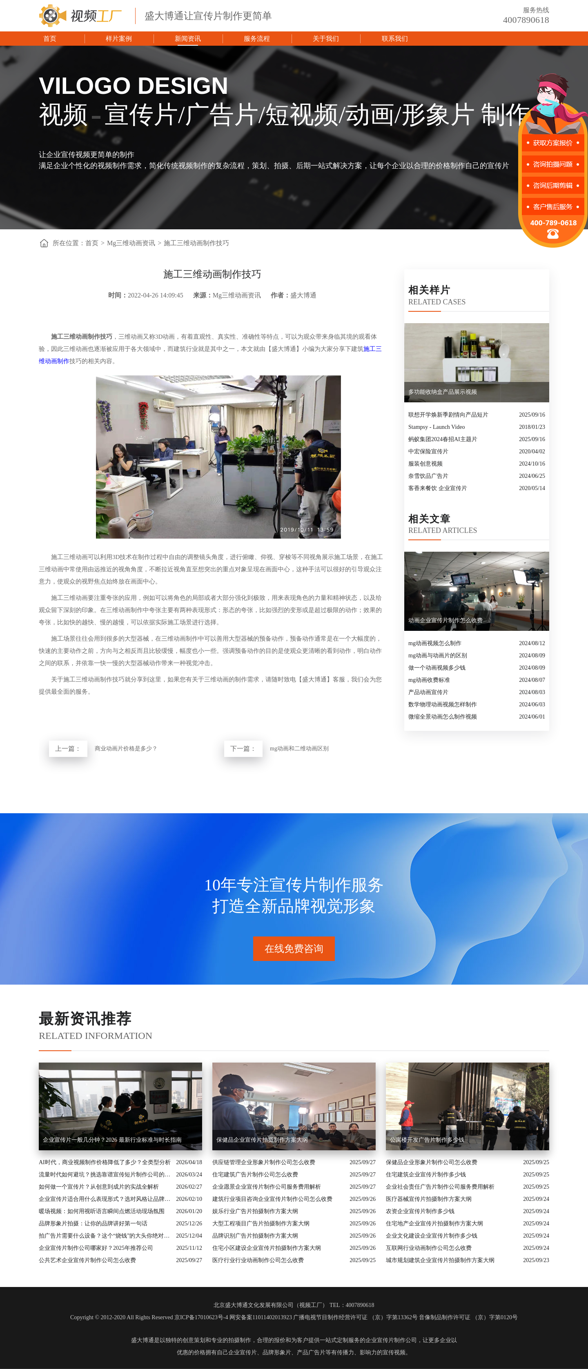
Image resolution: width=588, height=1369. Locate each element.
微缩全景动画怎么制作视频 (442, 717)
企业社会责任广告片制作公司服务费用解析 (440, 1187)
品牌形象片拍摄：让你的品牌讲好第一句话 (93, 1223)
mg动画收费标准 (429, 680)
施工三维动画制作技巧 (196, 243)
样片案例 (119, 38)
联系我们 (395, 38)
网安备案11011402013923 (260, 1317)
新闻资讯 (188, 38)
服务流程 (257, 38)
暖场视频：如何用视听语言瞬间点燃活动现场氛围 (102, 1211)
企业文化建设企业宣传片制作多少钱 (431, 1236)
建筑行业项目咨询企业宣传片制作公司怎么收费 (272, 1199)
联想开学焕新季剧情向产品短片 (448, 415)
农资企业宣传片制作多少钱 (420, 1211)
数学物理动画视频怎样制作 (442, 704)
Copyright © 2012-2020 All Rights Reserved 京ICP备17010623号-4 (149, 1317)
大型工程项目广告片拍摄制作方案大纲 (261, 1223)
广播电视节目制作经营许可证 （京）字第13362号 (355, 1317)
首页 (49, 38)
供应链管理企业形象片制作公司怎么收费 (263, 1162)
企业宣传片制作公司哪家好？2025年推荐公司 (96, 1248)
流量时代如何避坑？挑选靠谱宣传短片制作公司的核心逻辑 (105, 1175)
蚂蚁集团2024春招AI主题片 (442, 439)
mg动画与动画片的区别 (437, 655)
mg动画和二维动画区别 (299, 749)
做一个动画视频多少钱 (437, 668)
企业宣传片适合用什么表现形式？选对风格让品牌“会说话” (105, 1199)
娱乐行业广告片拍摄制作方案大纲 (255, 1211)
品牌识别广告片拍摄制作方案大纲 (255, 1236)
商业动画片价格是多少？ (126, 749)
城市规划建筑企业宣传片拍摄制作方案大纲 (440, 1260)
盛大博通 (142, 1340)
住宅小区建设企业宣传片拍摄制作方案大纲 (266, 1248)
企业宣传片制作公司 (391, 1340)
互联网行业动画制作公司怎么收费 (429, 1248)
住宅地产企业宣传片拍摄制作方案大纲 (434, 1223)
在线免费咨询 (294, 948)
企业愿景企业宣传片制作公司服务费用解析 (266, 1187)
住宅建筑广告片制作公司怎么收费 (255, 1175)
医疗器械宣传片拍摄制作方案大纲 (429, 1199)
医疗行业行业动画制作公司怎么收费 (258, 1260)
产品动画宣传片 (428, 692)
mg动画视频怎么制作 (434, 643)
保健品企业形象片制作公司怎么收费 (431, 1162)
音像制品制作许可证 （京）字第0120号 (468, 1317)
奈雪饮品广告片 (428, 476)
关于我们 (326, 38)
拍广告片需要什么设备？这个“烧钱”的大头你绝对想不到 (105, 1236)
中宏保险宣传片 (428, 451)
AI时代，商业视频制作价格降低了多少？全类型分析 (105, 1162)
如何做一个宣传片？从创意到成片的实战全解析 (99, 1187)
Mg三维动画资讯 (131, 243)
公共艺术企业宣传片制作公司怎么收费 (87, 1260)
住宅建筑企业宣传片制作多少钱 (426, 1175)
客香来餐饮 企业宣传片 (437, 488)
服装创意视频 (425, 464)
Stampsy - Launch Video (436, 427)
